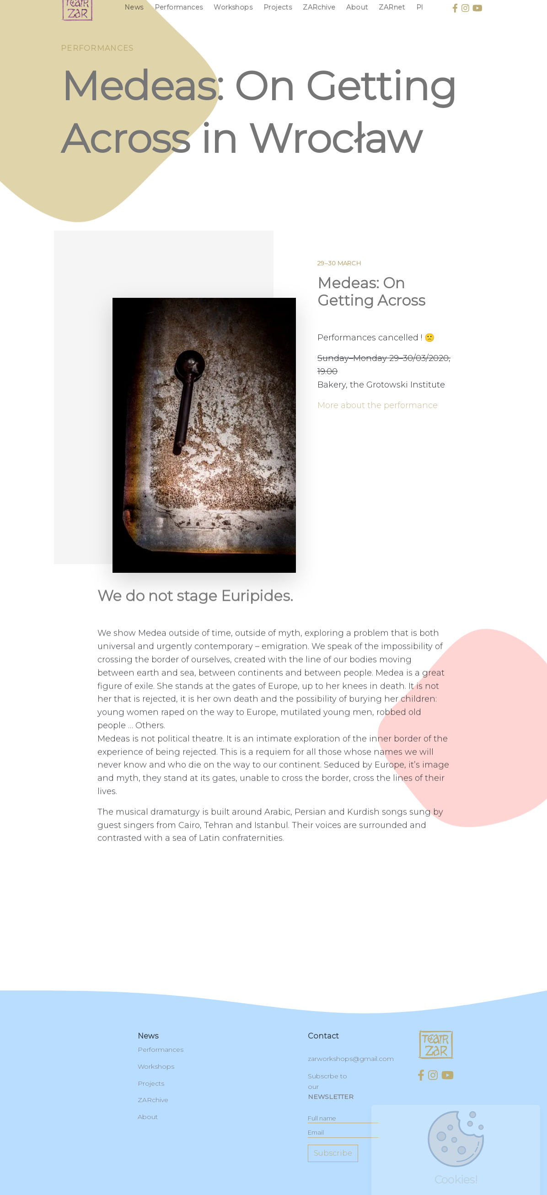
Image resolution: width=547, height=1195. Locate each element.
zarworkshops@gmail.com (351, 1059)
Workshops (156, 1066)
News (148, 1036)
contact (323, 1036)
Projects (151, 1083)
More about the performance (377, 412)
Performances (160, 1049)
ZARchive (153, 1100)
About (148, 1117)
